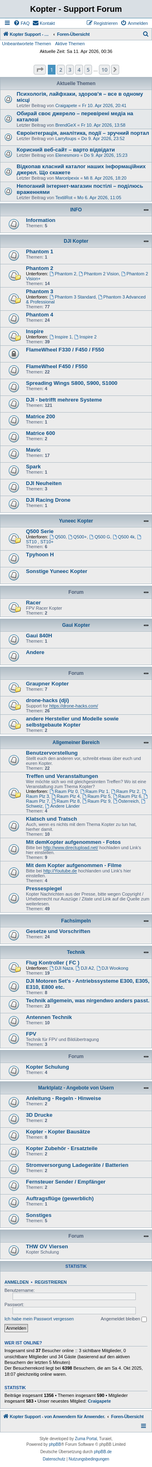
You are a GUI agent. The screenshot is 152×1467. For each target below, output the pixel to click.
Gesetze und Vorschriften (58, 931)
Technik (76, 952)
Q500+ (77, 536)
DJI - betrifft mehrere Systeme (64, 400)
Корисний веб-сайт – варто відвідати (66, 150)
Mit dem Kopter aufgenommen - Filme (74, 865)
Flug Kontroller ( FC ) (52, 963)
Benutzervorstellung (52, 753)
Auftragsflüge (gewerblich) (60, 1198)
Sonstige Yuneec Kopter (56, 571)
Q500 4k (124, 536)
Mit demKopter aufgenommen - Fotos (73, 842)
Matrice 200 (40, 416)
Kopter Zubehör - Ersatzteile (62, 1148)
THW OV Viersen (47, 1246)
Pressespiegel (44, 888)
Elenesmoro (67, 155)
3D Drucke (39, 1115)
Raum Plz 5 (96, 796)
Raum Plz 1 (94, 791)
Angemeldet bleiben (123, 1319)
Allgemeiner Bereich (75, 742)
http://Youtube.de (60, 870)
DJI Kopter (76, 241)
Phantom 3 (39, 291)
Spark (33, 466)
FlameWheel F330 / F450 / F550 (65, 350)
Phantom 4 (39, 315)
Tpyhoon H (40, 554)
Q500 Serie (40, 531)
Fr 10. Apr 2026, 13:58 (103, 125)
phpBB (55, 1444)
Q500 (57, 536)
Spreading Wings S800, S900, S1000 (72, 383)
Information (41, 220)
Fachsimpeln (76, 921)
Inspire (34, 331)
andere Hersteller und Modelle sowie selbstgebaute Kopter (72, 722)
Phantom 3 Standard (72, 296)
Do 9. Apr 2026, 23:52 (103, 138)
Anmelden (16, 1282)
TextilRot (63, 197)
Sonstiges (38, 1215)
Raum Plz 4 (65, 796)
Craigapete (66, 105)
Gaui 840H (39, 635)
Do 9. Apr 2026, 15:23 (105, 155)
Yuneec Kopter (76, 521)
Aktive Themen (70, 43)
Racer (33, 603)
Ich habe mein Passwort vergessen (39, 1318)
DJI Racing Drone (48, 500)
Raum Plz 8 (65, 801)
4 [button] (78, 69)
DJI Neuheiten (44, 483)
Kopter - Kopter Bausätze (58, 1132)
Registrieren (51, 1282)
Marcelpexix (67, 178)
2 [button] (60, 69)
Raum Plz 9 (96, 801)
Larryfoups (65, 138)
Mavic (33, 450)
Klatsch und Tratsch (51, 819)
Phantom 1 (39, 251)
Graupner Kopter (47, 684)
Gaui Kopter (76, 625)
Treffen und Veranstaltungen (62, 776)
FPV (31, 1034)
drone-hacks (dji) (47, 700)
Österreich (126, 801)
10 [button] (104, 69)
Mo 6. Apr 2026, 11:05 (99, 197)
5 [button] (88, 69)
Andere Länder (62, 806)
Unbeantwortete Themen (26, 43)
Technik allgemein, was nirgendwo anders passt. (88, 1000)
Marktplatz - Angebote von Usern (76, 1088)
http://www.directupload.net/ (70, 847)
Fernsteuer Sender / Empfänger (65, 1182)
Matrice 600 (40, 433)
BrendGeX (65, 125)
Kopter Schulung (47, 1067)
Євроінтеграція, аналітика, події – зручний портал (83, 133)
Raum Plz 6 (127, 796)
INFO (76, 210)
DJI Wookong (112, 968)
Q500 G (99, 536)
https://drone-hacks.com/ (73, 705)
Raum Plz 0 (63, 791)
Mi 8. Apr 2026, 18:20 (105, 178)
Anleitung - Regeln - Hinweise (63, 1098)
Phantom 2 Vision (99, 273)
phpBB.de (103, 1451)
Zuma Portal (86, 1438)
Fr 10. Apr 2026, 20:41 (104, 105)
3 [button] (70, 69)
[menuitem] (21, 23)
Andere (35, 652)
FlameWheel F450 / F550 (57, 366)
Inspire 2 (85, 336)
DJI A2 (84, 968)
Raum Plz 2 (125, 791)
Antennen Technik (49, 1017)
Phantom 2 (39, 268)
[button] (40, 70)
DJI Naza (61, 968)
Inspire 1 (60, 336)
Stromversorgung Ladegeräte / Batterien (77, 1165)
